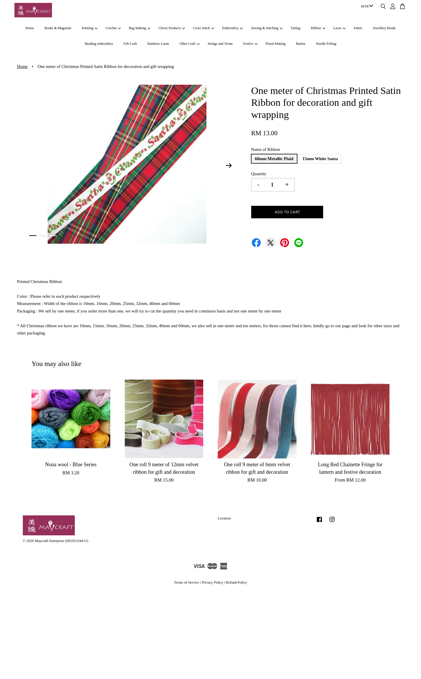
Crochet (113, 28)
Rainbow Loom (158, 44)
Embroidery (232, 28)
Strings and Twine (220, 44)
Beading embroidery (99, 44)
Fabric (358, 28)
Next (229, 165)
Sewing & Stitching (266, 28)
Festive (250, 44)
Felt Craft (130, 44)
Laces (339, 28)
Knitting (89, 28)
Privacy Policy (212, 582)
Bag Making (139, 28)
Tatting (295, 28)
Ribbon (318, 28)
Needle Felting (326, 44)
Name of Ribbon (265, 149)
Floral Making (276, 44)
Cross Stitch (203, 28)
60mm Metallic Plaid (274, 158)
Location (224, 518)
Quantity (259, 173)
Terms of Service (186, 582)
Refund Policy (236, 582)
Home (29, 28)
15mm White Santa (320, 158)
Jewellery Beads (384, 28)
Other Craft (190, 44)
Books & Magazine (57, 28)
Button (300, 44)
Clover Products (171, 28)
